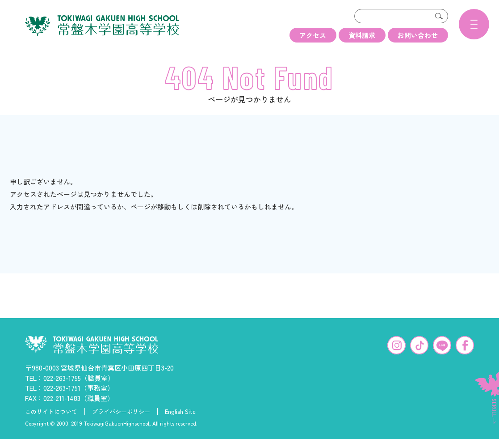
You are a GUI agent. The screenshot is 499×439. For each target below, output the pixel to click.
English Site (180, 410)
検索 (439, 16)
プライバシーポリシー (121, 410)
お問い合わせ (418, 35)
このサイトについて (51, 410)
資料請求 (361, 35)
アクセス (312, 35)
